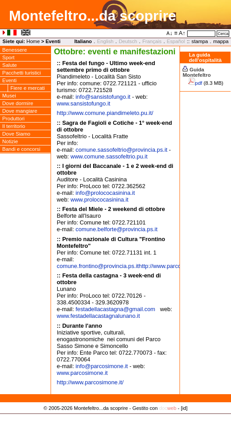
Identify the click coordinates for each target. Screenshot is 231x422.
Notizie (10, 141)
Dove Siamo (16, 133)
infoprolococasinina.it (105, 192)
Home (33, 41)
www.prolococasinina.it (99, 199)
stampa (200, 41)
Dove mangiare (19, 111)
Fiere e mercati (27, 88)
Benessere (14, 50)
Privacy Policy (116, 417)
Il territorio (13, 126)
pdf (198, 83)
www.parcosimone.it (82, 372)
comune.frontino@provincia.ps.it (98, 266)
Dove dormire (17, 103)
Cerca (223, 33)
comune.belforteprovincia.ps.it (117, 229)
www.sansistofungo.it (84, 103)
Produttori (13, 118)
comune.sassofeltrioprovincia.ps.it (121, 149)
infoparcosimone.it (102, 366)
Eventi (53, 41)
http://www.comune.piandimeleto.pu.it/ (105, 113)
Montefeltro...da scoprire (92, 16)
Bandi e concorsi (21, 149)
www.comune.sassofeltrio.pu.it (108, 156)
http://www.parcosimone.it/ (172, 266)
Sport (8, 57)
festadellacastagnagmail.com (115, 309)
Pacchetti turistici (21, 72)
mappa (220, 41)
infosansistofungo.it (103, 96)
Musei (9, 95)
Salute (9, 65)
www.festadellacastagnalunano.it (98, 315)
